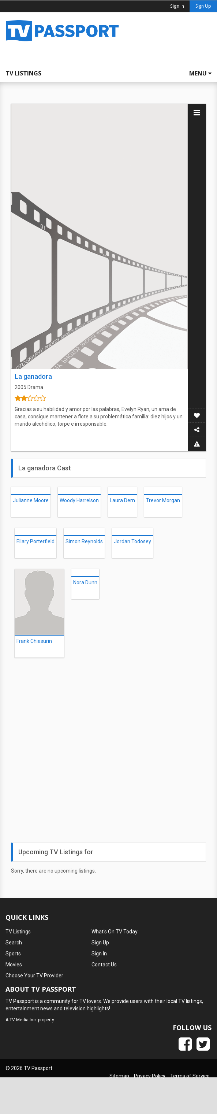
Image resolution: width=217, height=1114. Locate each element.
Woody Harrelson (79, 500)
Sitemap (119, 1076)
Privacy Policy (149, 1076)
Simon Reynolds (84, 541)
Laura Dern (122, 500)
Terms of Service (190, 1076)
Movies (13, 964)
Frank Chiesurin (34, 641)
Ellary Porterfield (35, 541)
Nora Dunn (85, 582)
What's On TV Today (114, 931)
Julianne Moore (31, 500)
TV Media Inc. (23, 1019)
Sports (13, 953)
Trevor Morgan (163, 500)
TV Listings (23, 73)
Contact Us (104, 964)
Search (13, 942)
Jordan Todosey (132, 541)
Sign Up (203, 6)
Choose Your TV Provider (34, 975)
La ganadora (33, 376)
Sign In (99, 953)
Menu (200, 73)
